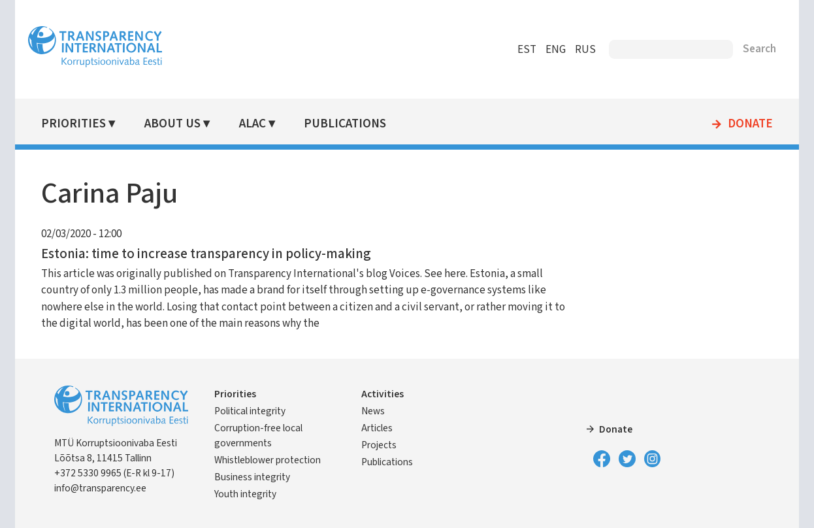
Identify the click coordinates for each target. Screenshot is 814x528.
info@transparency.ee (100, 488)
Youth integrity (245, 494)
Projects (379, 445)
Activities (382, 394)
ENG (555, 49)
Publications (345, 124)
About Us (172, 124)
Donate (750, 124)
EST (526, 49)
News (373, 411)
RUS (585, 49)
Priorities (73, 124)
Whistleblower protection (267, 460)
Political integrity (249, 411)
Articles (377, 428)
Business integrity (252, 477)
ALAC (252, 124)
